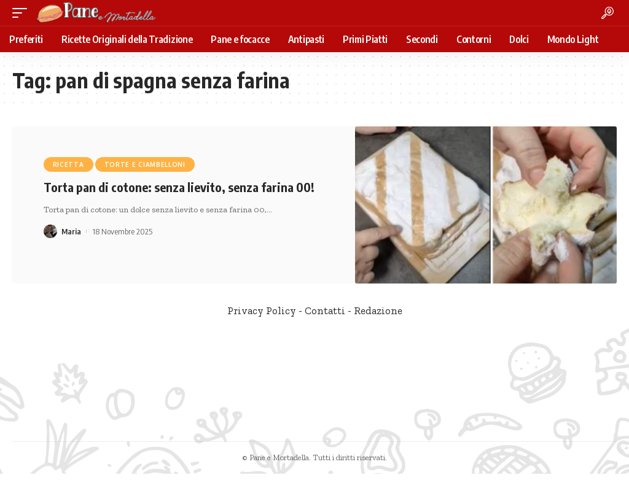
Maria (71, 231)
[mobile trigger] (22, 13)
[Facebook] (305, 435)
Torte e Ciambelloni (145, 164)
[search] (607, 13)
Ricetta (68, 164)
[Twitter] (321, 435)
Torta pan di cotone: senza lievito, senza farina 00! (179, 187)
